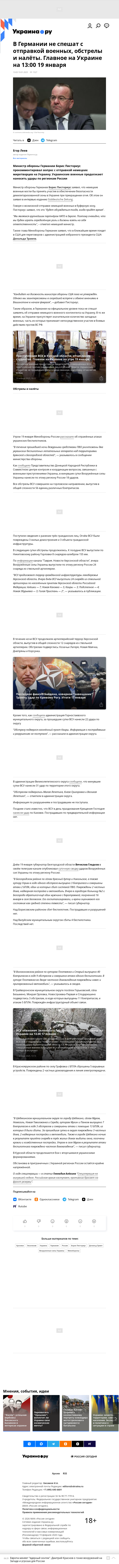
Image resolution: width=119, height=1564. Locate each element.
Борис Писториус (60, 187)
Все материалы (20, 158)
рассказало (67, 436)
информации (25, 560)
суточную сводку (68, 868)
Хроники (20, 1245)
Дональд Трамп (95, 1245)
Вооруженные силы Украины (51, 1250)
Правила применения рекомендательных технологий (53, 1512)
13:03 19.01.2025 (20, 72)
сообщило (24, 465)
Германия (54, 1245)
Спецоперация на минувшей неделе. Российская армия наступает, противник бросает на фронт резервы (55, 1177)
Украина (43, 1245)
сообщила (39, 715)
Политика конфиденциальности (41, 1509)
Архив (56, 1473)
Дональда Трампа (24, 238)
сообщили (75, 781)
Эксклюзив (31, 1245)
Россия (65, 1245)
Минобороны (73, 1250)
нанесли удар (21, 812)
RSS (65, 1473)
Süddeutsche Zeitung (60, 199)
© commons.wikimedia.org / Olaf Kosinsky (28, 132)
